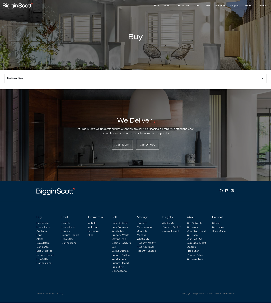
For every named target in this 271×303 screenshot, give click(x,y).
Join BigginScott (196, 243)
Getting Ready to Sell (121, 245)
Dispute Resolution (193, 249)
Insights (234, 5)
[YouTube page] (232, 191)
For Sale (91, 223)
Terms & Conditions (45, 294)
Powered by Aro (227, 294)
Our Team (122, 145)
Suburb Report (45, 255)
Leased (66, 231)
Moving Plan (119, 239)
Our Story (192, 227)
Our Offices (147, 145)
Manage (220, 5)
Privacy (60, 294)
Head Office (219, 231)
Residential (42, 223)
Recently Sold (120, 223)
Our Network (194, 223)
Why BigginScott (196, 231)
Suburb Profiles (121, 255)
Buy (156, 5)
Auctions (41, 231)
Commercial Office (94, 233)
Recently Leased (146, 251)
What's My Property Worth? (146, 241)
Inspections (43, 227)
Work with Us (194, 239)
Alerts (39, 239)
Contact (261, 5)
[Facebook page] (221, 191)
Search (66, 223)
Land (197, 5)
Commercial (182, 5)
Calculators (43, 243)
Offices (216, 223)
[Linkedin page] (227, 191)
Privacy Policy (195, 255)
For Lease (92, 227)
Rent (167, 5)
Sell (207, 5)
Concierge (42, 247)
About (247, 5)
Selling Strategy (120, 251)
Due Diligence (44, 251)
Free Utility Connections (44, 261)
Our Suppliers (195, 259)
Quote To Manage (142, 233)
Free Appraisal (120, 227)
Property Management (144, 225)
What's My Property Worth (120, 233)
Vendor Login (119, 259)
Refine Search (18, 78)
